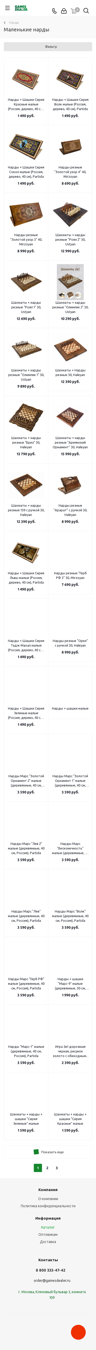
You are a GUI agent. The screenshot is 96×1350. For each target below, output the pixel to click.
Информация (48, 1218)
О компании (48, 1199)
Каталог (48, 1227)
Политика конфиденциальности (48, 1206)
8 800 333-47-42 (50, 1270)
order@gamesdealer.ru (52, 1281)
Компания (48, 1189)
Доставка (48, 1242)
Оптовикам (48, 1234)
